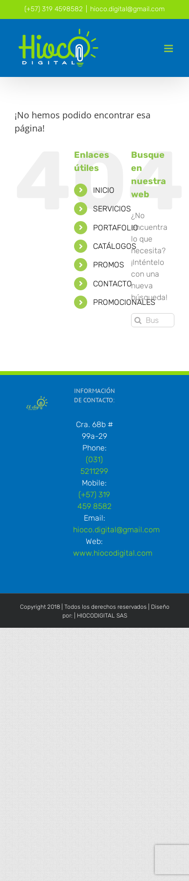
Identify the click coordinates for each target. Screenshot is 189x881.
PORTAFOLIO (115, 227)
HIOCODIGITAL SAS (102, 615)
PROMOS (108, 264)
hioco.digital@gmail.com (127, 9)
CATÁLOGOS (114, 246)
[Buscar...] (152, 320)
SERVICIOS (112, 208)
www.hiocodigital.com (112, 553)
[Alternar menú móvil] (169, 48)
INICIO (103, 190)
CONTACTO (112, 283)
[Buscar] (138, 320)
